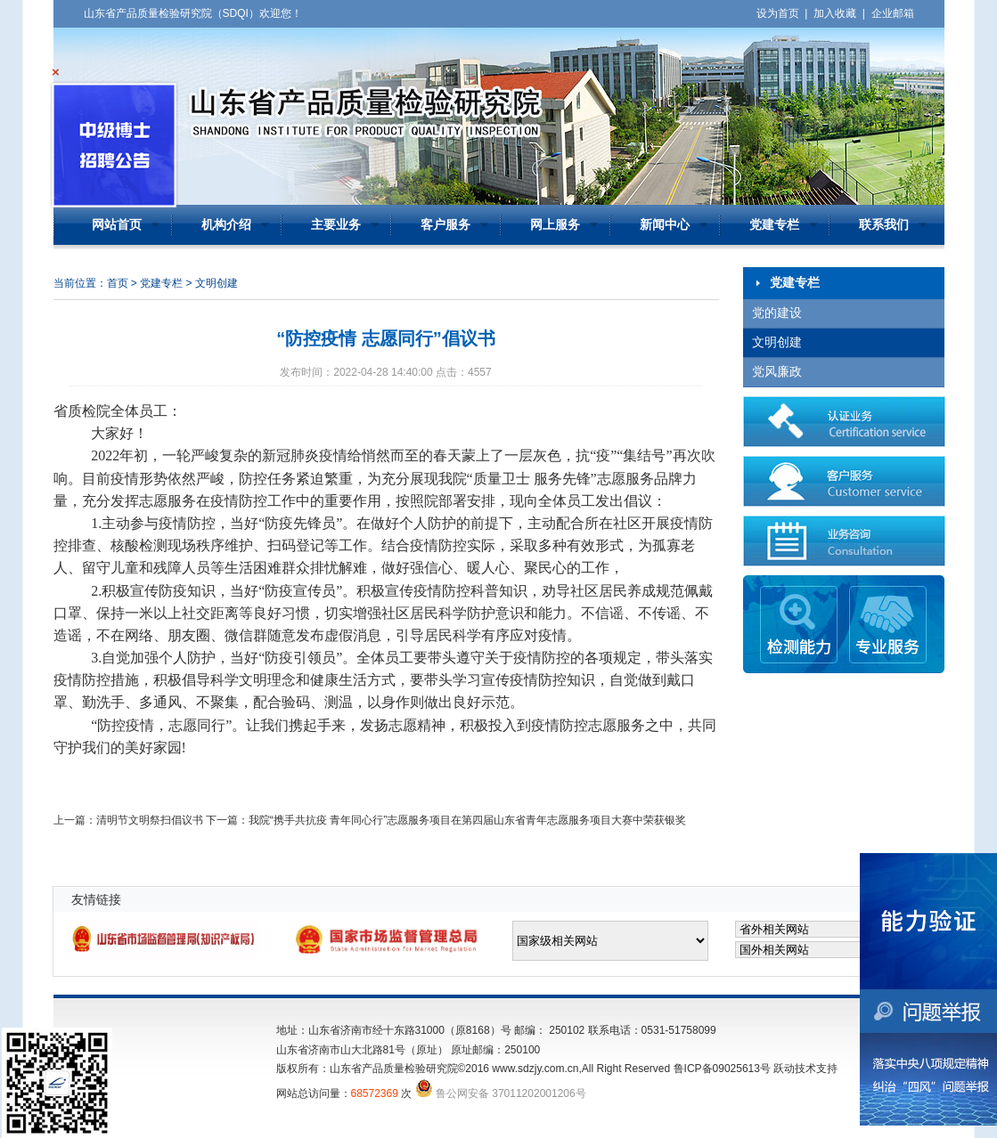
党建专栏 (774, 225)
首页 (117, 283)
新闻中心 (665, 225)
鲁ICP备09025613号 (722, 1068)
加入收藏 (834, 13)
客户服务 (445, 225)
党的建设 (777, 313)
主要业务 (336, 225)
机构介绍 (226, 225)
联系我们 (884, 225)
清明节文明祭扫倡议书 (149, 820)
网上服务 (555, 225)
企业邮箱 (892, 13)
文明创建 (777, 342)
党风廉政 (777, 371)
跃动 (784, 1068)
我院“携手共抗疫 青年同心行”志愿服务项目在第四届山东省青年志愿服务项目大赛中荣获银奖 (467, 820)
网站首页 (117, 225)
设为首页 (777, 13)
